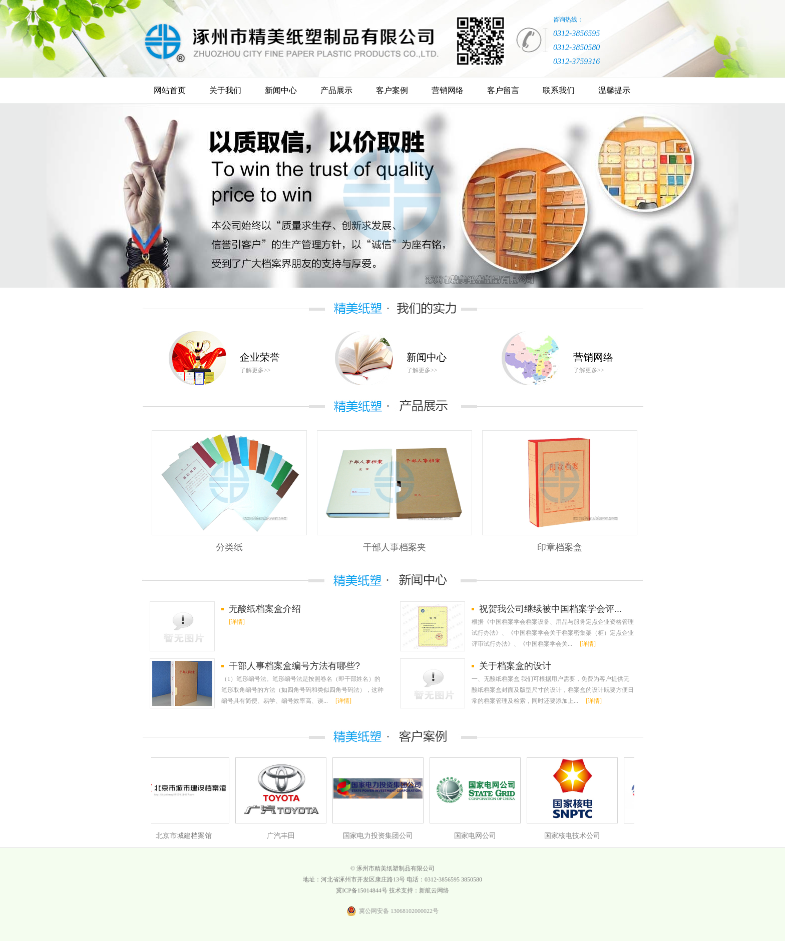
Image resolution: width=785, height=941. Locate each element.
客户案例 (392, 90)
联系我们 (559, 90)
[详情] (237, 621)
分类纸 (229, 547)
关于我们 (225, 90)
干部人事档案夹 (394, 547)
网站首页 (170, 90)
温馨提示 (614, 90)
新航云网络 (434, 890)
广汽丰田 (283, 835)
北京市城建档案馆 (186, 835)
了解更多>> (255, 370)
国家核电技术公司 (574, 835)
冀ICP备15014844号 (361, 890)
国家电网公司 (477, 835)
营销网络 (448, 90)
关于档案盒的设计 (515, 666)
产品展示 (336, 90)
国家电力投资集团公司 (380, 835)
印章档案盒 (559, 547)
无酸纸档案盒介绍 (265, 609)
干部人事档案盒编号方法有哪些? (294, 666)
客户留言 (503, 90)
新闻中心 (281, 90)
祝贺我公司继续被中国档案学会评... (550, 609)
